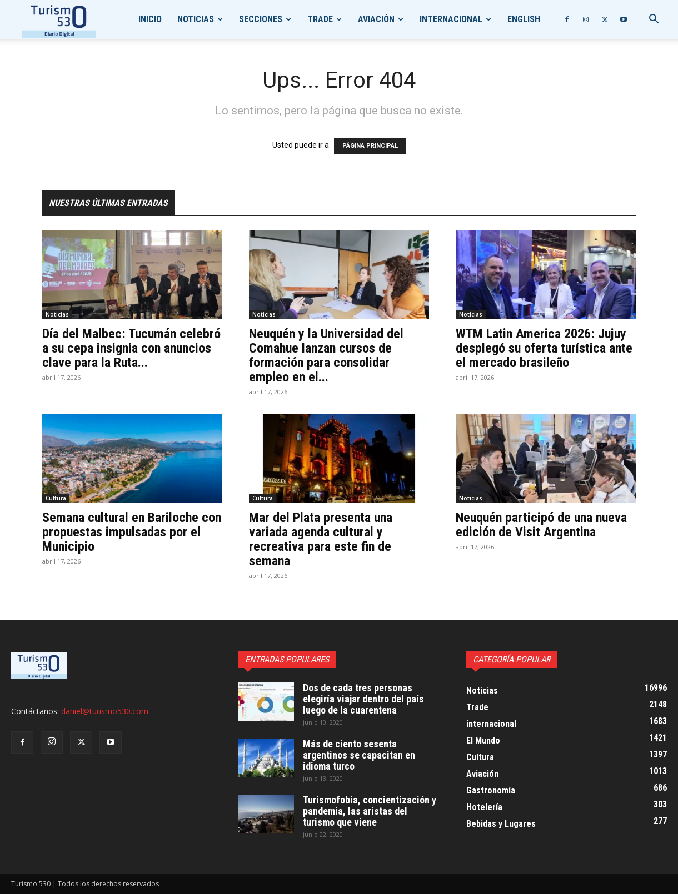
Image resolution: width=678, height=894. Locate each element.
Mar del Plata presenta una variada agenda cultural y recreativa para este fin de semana (320, 539)
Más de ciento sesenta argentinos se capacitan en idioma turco (359, 755)
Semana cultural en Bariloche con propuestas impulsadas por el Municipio (131, 532)
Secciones (260, 19)
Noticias (195, 19)
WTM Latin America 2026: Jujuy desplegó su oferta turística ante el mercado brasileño (544, 348)
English (523, 19)
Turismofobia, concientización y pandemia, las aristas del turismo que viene (369, 811)
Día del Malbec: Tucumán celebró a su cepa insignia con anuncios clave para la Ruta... (131, 348)
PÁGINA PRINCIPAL (370, 145)
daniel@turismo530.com (104, 711)
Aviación (376, 19)
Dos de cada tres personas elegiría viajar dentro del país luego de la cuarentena (363, 699)
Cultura (56, 498)
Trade (320, 19)
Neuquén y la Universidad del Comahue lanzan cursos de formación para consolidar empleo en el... (326, 355)
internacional (451, 19)
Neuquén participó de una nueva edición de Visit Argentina (541, 525)
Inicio (150, 19)
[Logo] (59, 19)
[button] (653, 20)
